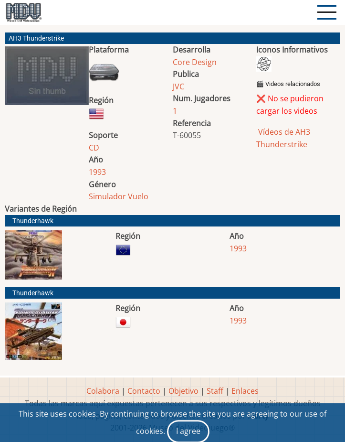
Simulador (107, 196)
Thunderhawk (32, 221)
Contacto (143, 391)
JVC (178, 86)
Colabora (102, 391)
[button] (47, 79)
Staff (215, 391)
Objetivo (183, 391)
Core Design (195, 62)
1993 (97, 172)
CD (94, 147)
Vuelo (138, 196)
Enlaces (245, 391)
